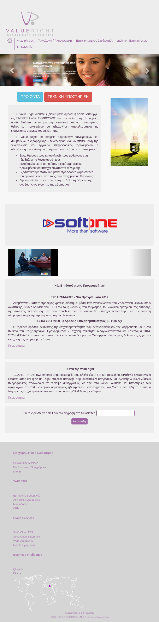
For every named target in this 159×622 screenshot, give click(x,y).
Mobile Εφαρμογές (24, 545)
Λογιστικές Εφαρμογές (26, 499)
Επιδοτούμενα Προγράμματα (30, 467)
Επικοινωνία (24, 46)
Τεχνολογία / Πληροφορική (55, 40)
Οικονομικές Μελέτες (25, 462)
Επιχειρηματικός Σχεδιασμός (94, 40)
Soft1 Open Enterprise (26, 536)
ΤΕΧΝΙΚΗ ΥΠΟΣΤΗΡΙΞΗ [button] (68, 97)
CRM (16, 508)
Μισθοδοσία (20, 504)
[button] (12, 70)
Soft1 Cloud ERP (23, 532)
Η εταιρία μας (25, 40)
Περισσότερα (16, 345)
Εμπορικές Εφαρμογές (26, 495)
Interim (17, 471)
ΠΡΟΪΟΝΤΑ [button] (30, 97)
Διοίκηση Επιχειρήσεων (132, 40)
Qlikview (18, 569)
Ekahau (17, 573)
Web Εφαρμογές (23, 540)
